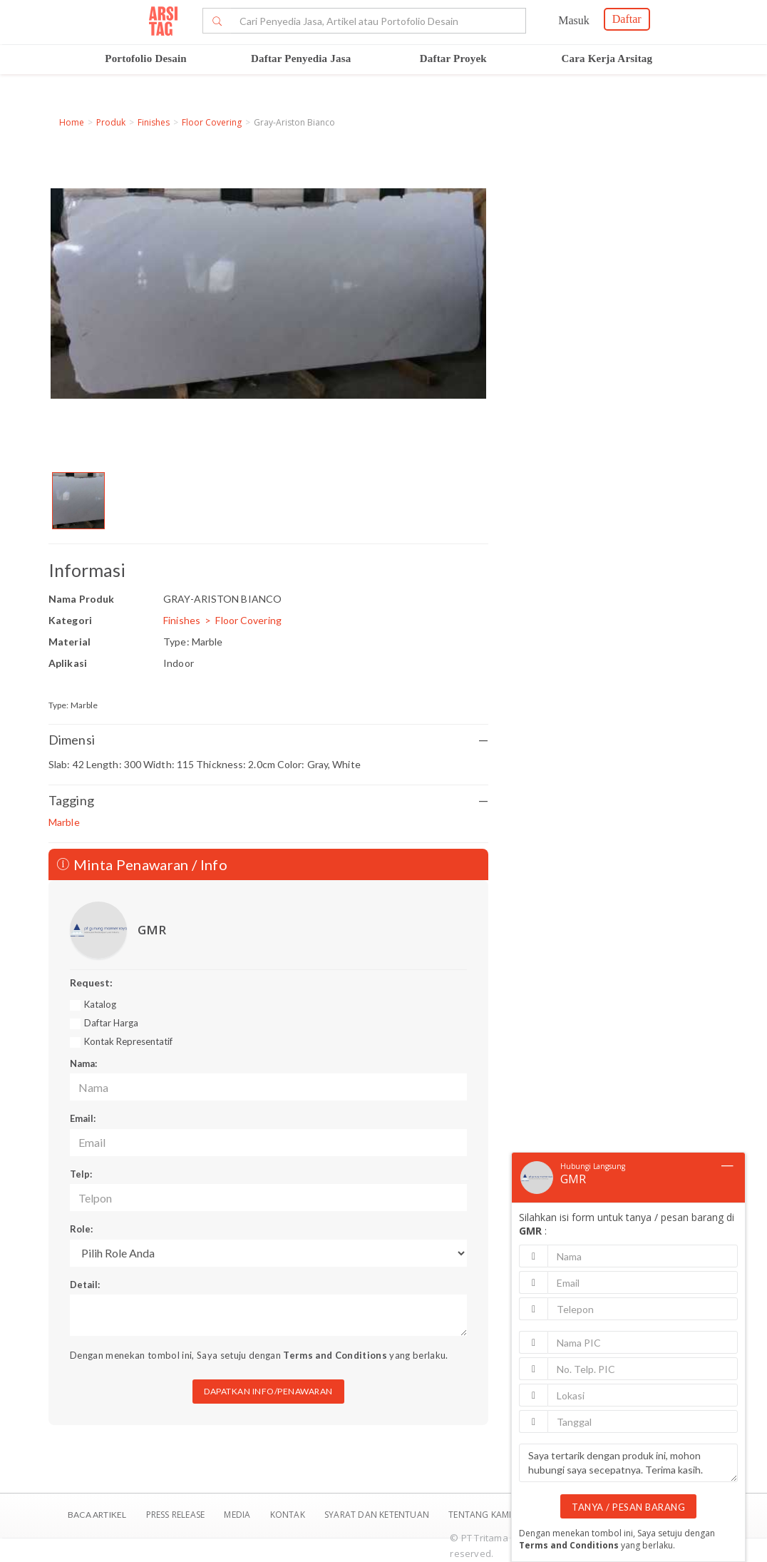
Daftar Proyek (453, 58)
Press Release (175, 1515)
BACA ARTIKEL (97, 1514)
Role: (81, 1229)
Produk (110, 122)
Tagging (268, 800)
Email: (83, 1118)
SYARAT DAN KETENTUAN (377, 1515)
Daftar (627, 19)
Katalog (100, 1004)
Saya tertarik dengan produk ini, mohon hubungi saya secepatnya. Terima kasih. (628, 1463)
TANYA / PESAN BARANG (628, 1507)
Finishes (154, 122)
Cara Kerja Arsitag (607, 58)
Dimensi (268, 740)
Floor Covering (212, 122)
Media (238, 1515)
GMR (152, 930)
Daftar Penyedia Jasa (301, 58)
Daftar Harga (111, 1022)
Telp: (81, 1174)
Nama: (83, 1063)
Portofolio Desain (146, 58)
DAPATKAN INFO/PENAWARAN (268, 1391)
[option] (78, 501)
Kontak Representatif (128, 1041)
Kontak (288, 1515)
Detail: (85, 1284)
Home (71, 122)
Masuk (574, 20)
